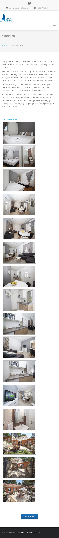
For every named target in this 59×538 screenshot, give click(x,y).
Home (5, 45)
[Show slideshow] (10, 119)
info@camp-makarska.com (19, 8)
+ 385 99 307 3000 (43, 8)
